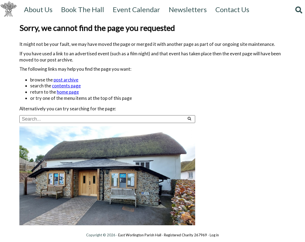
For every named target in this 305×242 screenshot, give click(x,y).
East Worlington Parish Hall (139, 235)
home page (68, 92)
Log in (214, 235)
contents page (66, 85)
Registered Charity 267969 (185, 235)
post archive (66, 80)
